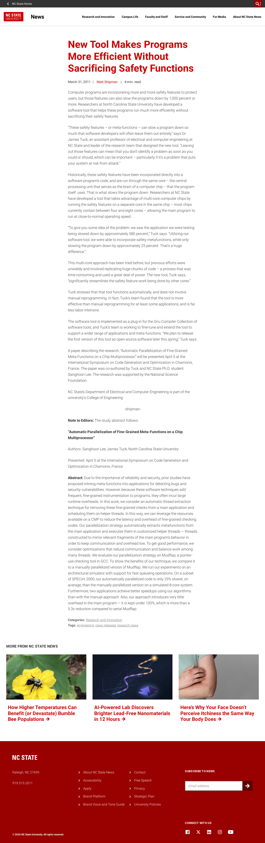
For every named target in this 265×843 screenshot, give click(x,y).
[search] (258, 3)
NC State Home (22, 3)
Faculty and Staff (156, 16)
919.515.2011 (22, 783)
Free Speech (143, 780)
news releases (105, 625)
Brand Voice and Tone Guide (104, 804)
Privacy (139, 788)
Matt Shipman (107, 82)
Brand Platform (94, 796)
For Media (219, 16)
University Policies (147, 804)
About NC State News (247, 16)
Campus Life (130, 16)
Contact (140, 772)
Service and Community (190, 16)
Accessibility (92, 780)
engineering (85, 625)
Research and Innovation (98, 16)
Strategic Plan (144, 796)
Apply (87, 788)
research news (127, 625)
